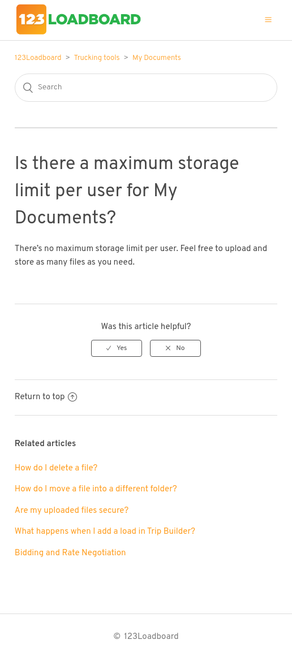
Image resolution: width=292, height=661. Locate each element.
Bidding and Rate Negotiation (70, 553)
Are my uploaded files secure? (71, 511)
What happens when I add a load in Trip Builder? (105, 531)
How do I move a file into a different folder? (96, 489)
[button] (268, 20)
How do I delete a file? (56, 468)
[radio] (116, 348)
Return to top (46, 397)
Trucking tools (96, 58)
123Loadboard (38, 58)
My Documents (156, 58)
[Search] (146, 88)
